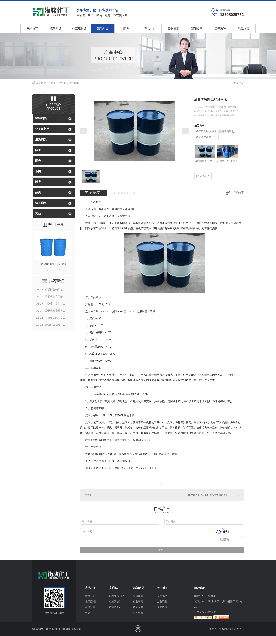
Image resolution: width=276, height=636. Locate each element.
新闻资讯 (196, 28)
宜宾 (235, 601)
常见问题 (138, 607)
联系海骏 (243, 28)
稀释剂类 (55, 28)
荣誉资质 (162, 607)
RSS (207, 596)
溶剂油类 (41, 202)
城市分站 (199, 601)
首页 (50, 83)
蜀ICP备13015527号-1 (231, 629)
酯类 (38, 160)
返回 (238, 83)
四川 (210, 601)
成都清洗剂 (115, 601)
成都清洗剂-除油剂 (206, 137)
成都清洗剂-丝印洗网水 (205, 161)
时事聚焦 (138, 612)
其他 (38, 213)
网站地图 (199, 596)
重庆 (216, 601)
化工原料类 (79, 28)
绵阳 (229, 601)
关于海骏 (220, 28)
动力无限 (211, 611)
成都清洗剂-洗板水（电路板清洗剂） (216, 131)
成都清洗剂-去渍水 (227, 161)
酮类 (38, 192)
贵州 (222, 601)
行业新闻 (138, 601)
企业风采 (162, 601)
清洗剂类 (102, 28)
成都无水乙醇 (116, 595)
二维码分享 (237, 192)
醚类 (38, 181)
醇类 (126, 28)
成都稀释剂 (115, 607)
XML (213, 596)
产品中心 (149, 28)
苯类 (38, 171)
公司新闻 (138, 595)
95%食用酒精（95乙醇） (53, 263)
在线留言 (203, 175)
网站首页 (32, 28)
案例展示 (173, 28)
